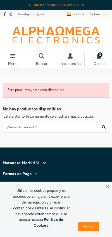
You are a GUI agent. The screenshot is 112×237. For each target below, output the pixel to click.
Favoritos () (99, 14)
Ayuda (40, 14)
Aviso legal (25, 14)
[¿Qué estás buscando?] (103, 127)
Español (76, 14)
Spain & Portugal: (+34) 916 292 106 (56, 5)
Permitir (89, 226)
